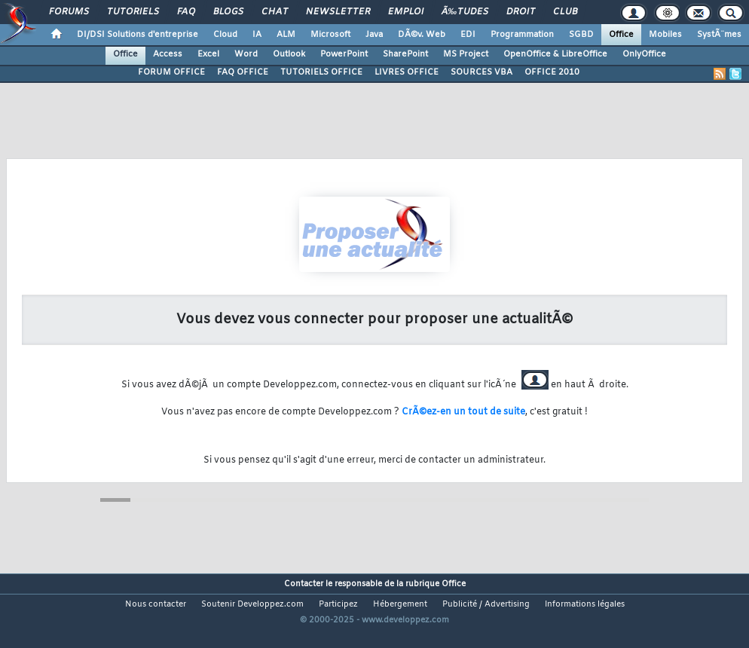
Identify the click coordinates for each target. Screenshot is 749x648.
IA (256, 34)
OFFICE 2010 (551, 72)
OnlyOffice (644, 54)
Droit (521, 12)
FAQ (186, 12)
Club (565, 12)
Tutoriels (132, 12)
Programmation (522, 34)
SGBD (581, 34)
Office (621, 34)
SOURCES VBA (481, 72)
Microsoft (330, 34)
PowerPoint (344, 54)
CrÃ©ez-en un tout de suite (463, 412)
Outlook (289, 54)
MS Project (465, 54)
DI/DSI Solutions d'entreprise (137, 34)
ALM (286, 34)
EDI (467, 34)
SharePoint (405, 54)
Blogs (228, 12)
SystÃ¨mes (719, 34)
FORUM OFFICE (171, 72)
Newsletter (337, 12)
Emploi (406, 12)
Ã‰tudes (465, 12)
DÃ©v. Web (421, 34)
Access (167, 54)
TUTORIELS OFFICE (321, 72)
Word (246, 54)
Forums (68, 12)
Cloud (225, 34)
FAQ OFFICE (242, 72)
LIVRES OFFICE (406, 72)
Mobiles (665, 34)
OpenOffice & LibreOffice (555, 54)
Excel (208, 54)
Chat (274, 12)
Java (374, 34)
